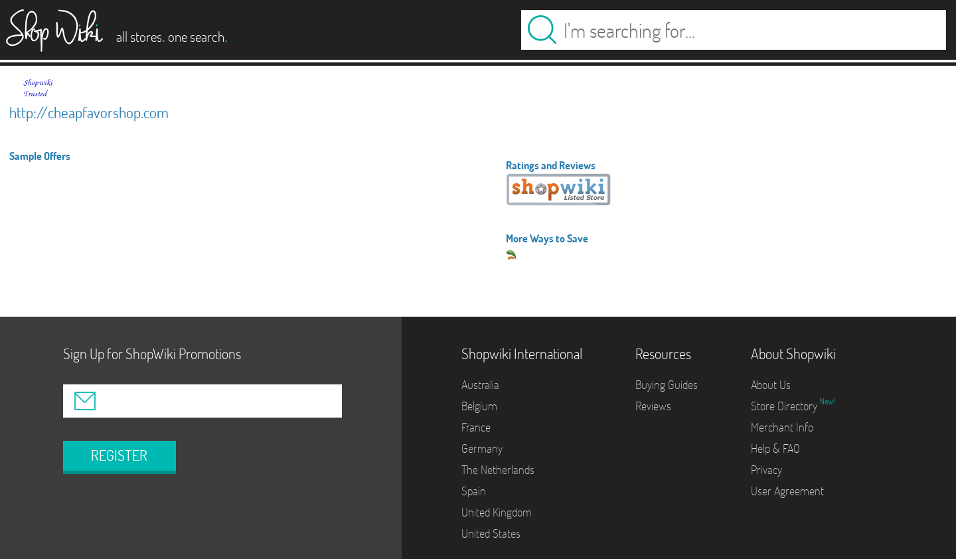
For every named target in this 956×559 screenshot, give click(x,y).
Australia (480, 384)
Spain (473, 491)
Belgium (479, 406)
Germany (482, 448)
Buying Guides (666, 384)
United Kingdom (496, 512)
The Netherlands (497, 469)
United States (490, 533)
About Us (771, 384)
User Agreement (787, 491)
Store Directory (785, 406)
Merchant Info (782, 427)
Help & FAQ (775, 448)
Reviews (653, 406)
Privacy (766, 469)
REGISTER (119, 455)
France (476, 427)
